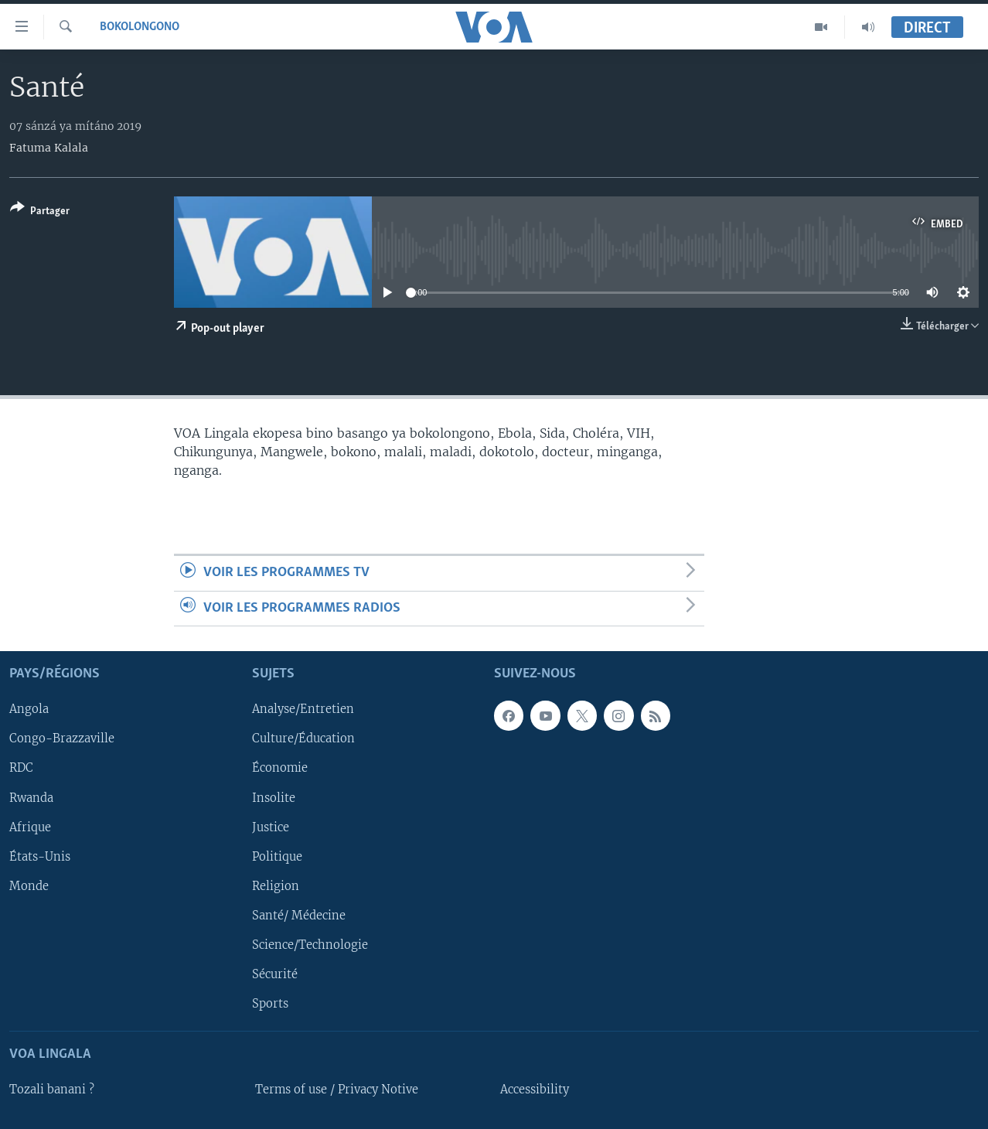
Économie (280, 769)
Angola (29, 710)
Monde (29, 886)
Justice (270, 827)
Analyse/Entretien (303, 710)
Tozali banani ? (51, 1090)
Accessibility (534, 1090)
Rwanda (31, 798)
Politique (277, 857)
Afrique (30, 827)
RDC (21, 769)
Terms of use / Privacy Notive (336, 1090)
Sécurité (275, 974)
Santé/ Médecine (299, 916)
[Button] (40, 212)
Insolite (273, 798)
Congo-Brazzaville (61, 739)
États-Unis (39, 857)
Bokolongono (139, 27)
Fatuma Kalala (48, 148)
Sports (270, 1004)
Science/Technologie (310, 945)
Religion (275, 886)
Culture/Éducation (303, 739)
